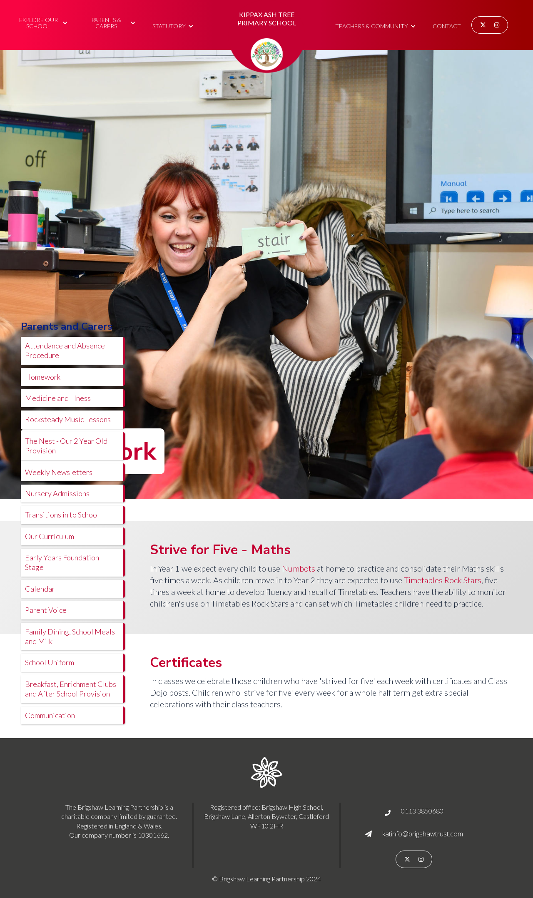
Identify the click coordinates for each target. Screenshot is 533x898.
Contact (447, 26)
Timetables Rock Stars (442, 580)
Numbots (298, 568)
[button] (42, 21)
